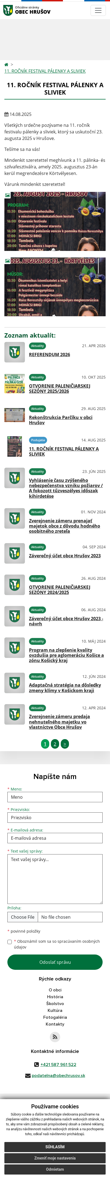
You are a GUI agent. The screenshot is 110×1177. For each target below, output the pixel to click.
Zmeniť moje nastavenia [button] (55, 1158)
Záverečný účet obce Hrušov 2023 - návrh (66, 621)
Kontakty (55, 1024)
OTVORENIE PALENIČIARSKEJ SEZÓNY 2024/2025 (59, 589)
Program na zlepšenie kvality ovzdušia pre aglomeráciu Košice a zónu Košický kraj (66, 655)
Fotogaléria (55, 1017)
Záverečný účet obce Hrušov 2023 (65, 556)
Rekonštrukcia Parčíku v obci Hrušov (60, 420)
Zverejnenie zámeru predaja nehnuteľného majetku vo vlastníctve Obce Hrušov (59, 721)
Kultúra (55, 1010)
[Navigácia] (98, 10)
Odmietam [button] (55, 1169)
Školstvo (55, 1004)
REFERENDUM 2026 (49, 355)
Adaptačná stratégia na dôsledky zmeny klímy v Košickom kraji (65, 687)
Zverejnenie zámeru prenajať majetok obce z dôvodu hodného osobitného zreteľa (64, 526)
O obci (55, 990)
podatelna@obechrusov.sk (58, 1075)
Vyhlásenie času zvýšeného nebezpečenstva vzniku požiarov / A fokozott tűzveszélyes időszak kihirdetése (66, 488)
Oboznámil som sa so (57, 944)
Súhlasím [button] (55, 1147)
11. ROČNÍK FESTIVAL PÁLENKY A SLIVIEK (45, 71)
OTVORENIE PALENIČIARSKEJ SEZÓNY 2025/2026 (59, 388)
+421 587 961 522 (58, 1064)
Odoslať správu (55, 962)
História (55, 997)
